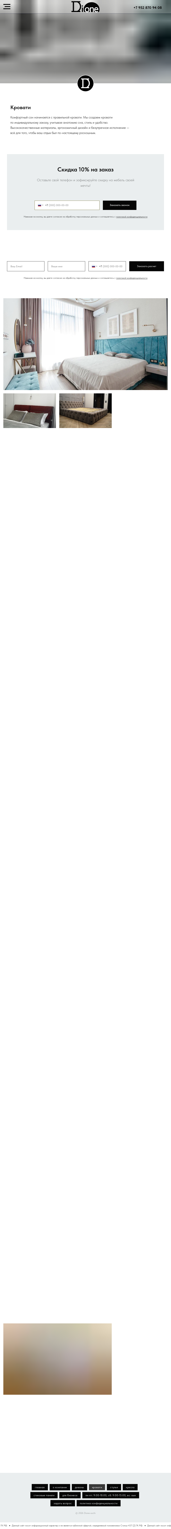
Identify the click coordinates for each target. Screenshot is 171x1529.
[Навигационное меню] (6, 6)
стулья (114, 1487)
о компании (60, 1487)
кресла (130, 1487)
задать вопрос (63, 1503)
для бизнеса (69, 1495)
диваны (79, 1487)
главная (40, 1487)
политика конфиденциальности (99, 1503)
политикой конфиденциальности (131, 216)
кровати (97, 1487)
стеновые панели (44, 1495)
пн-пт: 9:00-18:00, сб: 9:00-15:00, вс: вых (111, 1495)
